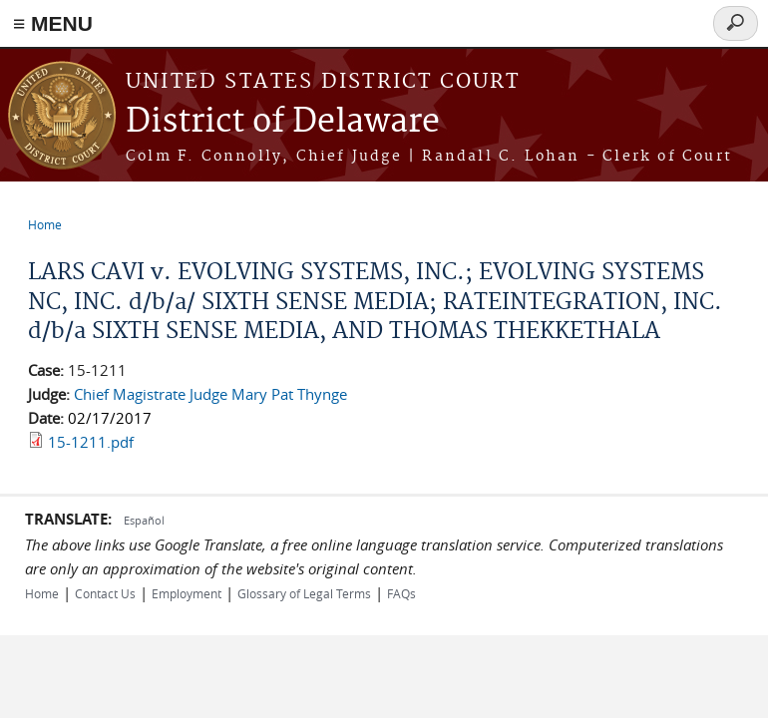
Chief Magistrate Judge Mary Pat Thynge (210, 394)
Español (144, 520)
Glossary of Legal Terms (304, 593)
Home (45, 224)
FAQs (401, 593)
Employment (186, 593)
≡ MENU (53, 23)
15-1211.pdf (91, 442)
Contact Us (105, 593)
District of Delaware (283, 122)
